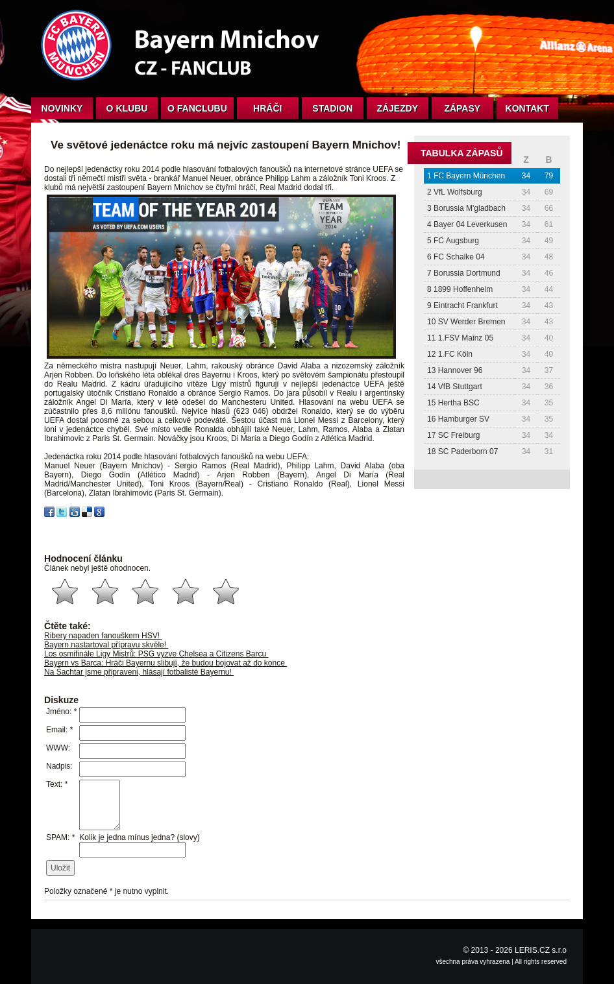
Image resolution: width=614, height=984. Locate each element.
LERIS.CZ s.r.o (541, 950)
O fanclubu (197, 108)
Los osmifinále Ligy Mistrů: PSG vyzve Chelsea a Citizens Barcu (156, 653)
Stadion (332, 108)
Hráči (267, 108)
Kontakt (527, 108)
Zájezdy (397, 108)
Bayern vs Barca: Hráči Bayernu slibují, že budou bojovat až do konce (165, 662)
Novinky (62, 108)
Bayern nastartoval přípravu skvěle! (106, 644)
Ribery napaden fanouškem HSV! (103, 635)
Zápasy (462, 108)
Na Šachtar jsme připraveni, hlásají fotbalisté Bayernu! (139, 672)
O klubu (127, 108)
